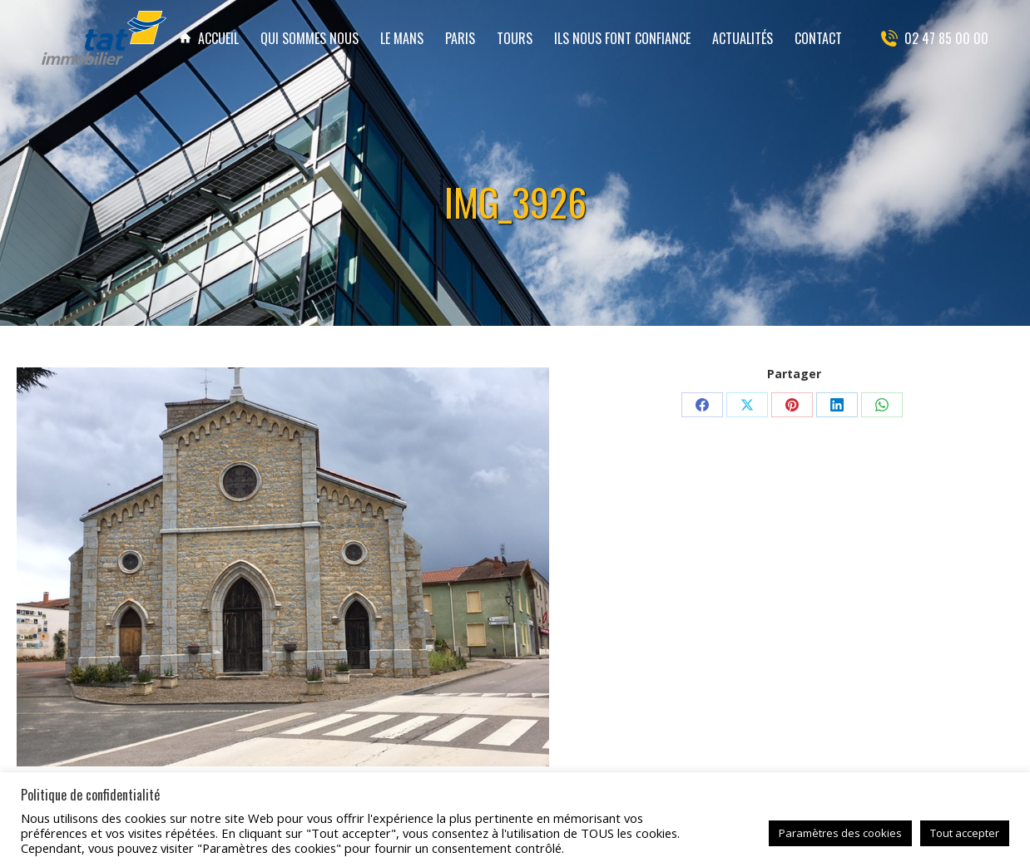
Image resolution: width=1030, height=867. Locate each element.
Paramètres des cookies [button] (840, 832)
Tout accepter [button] (964, 832)
